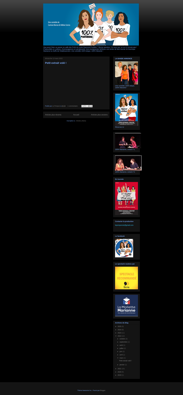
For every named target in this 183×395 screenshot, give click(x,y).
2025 (120, 326)
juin (121, 351)
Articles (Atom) (81, 121)
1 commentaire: (72, 106)
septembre (124, 342)
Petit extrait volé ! (55, 62)
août (121, 345)
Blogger (102, 390)
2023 (120, 333)
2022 (120, 336)
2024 (120, 330)
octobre (122, 339)
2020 (120, 372)
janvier (122, 365)
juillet (122, 348)
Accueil (76, 115)
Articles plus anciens (99, 115)
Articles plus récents (53, 115)
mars (122, 358)
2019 (120, 375)
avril (121, 355)
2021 (120, 369)
